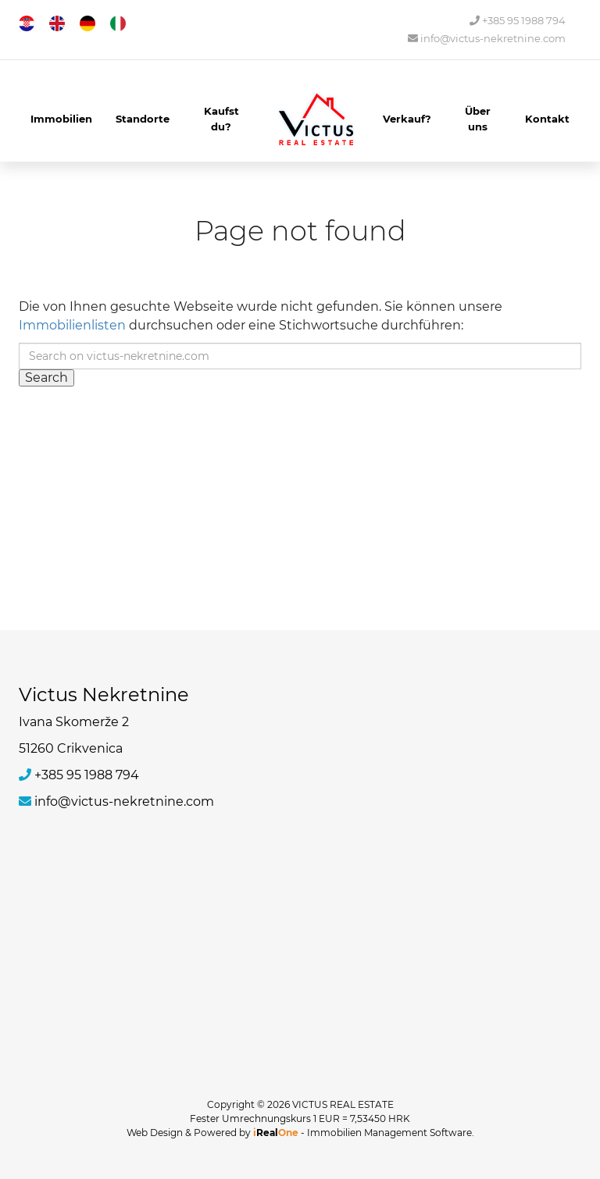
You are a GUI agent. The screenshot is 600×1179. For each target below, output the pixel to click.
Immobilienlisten (72, 325)
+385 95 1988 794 (518, 21)
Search (46, 377)
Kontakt (547, 118)
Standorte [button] (143, 118)
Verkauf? (407, 118)
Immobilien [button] (61, 118)
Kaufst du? (221, 119)
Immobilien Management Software (389, 1132)
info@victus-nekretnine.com (487, 39)
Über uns (478, 119)
